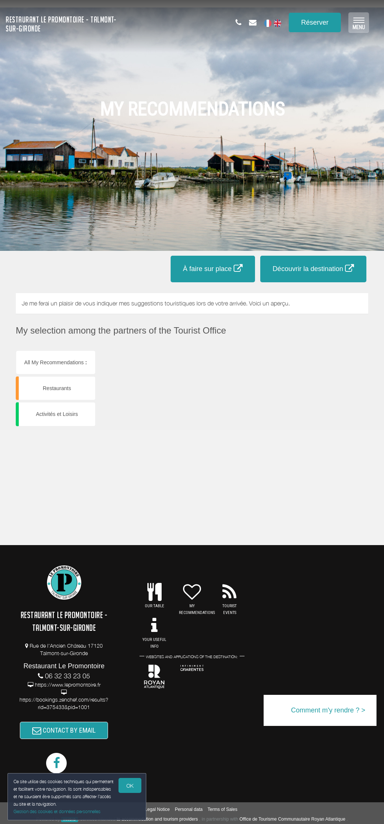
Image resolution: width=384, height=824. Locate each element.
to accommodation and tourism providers (157, 819)
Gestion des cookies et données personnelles (57, 811)
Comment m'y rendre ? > (328, 710)
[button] (146, 350)
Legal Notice (157, 809)
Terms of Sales (222, 809)
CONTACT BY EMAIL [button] (64, 730)
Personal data (188, 809)
